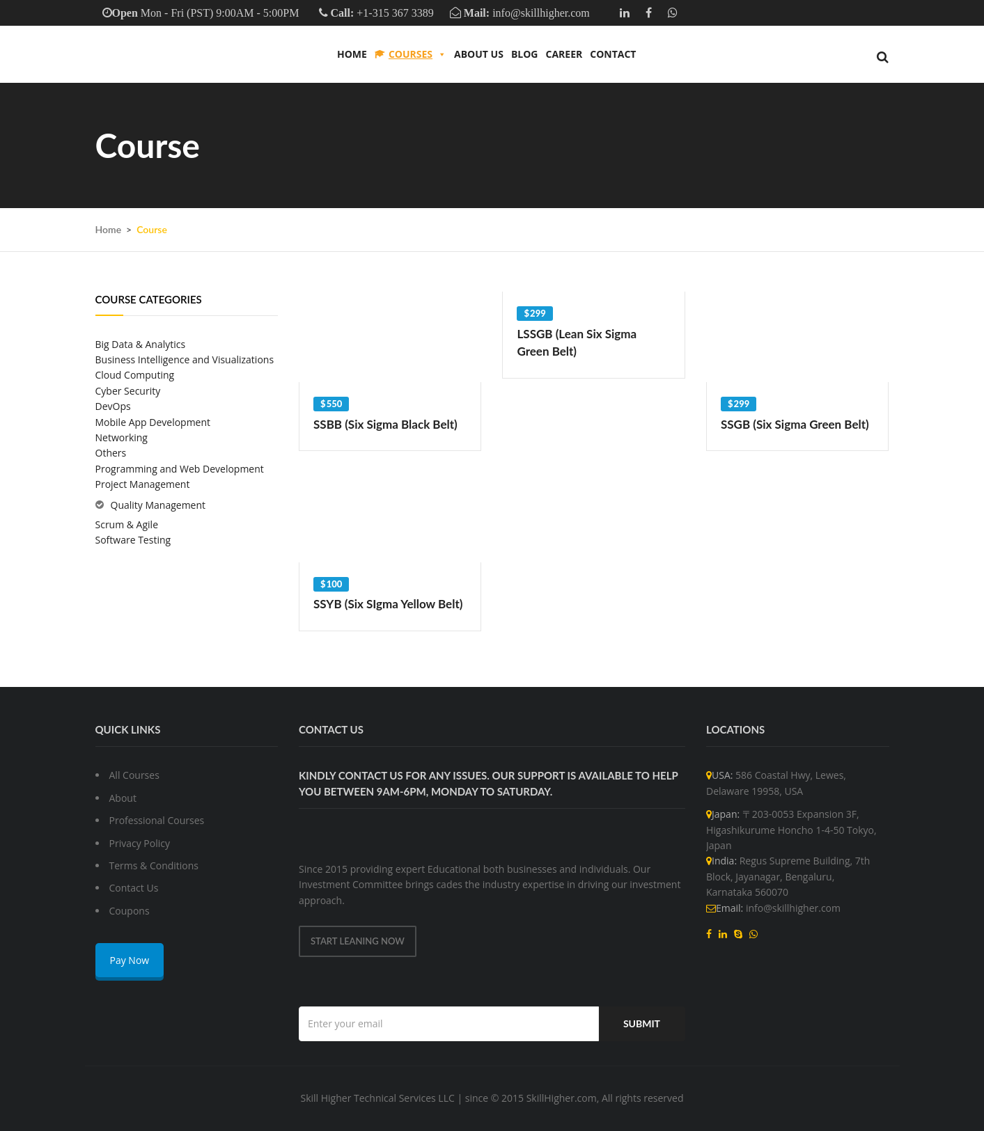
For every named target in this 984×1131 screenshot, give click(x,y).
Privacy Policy (139, 843)
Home (352, 54)
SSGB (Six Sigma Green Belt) (795, 424)
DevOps (113, 406)
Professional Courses (157, 820)
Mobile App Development (153, 422)
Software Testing (133, 539)
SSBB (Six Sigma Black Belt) (385, 424)
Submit (641, 1023)
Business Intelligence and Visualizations (184, 359)
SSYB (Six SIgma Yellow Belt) (387, 603)
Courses (417, 54)
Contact (613, 54)
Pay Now (130, 960)
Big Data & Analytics (140, 344)
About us (478, 54)
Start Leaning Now (358, 941)
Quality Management (158, 505)
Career (563, 54)
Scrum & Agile (127, 524)
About (122, 798)
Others (111, 452)
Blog (524, 54)
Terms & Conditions (154, 865)
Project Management (142, 484)
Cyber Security (128, 390)
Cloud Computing (135, 374)
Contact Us (134, 887)
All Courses (134, 775)
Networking (121, 437)
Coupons (129, 910)
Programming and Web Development (179, 468)
